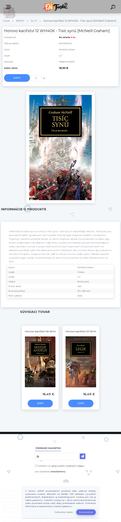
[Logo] (55, 7)
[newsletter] (82, 456)
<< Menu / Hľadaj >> (9, 7)
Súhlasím (86, 512)
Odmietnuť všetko (64, 512)
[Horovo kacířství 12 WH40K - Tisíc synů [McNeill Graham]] (60, 92)
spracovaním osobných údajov (67, 466)
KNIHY (20, 20)
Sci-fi (34, 20)
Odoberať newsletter (48, 448)
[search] (113, 7)
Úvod (6, 20)
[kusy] (38, 78)
